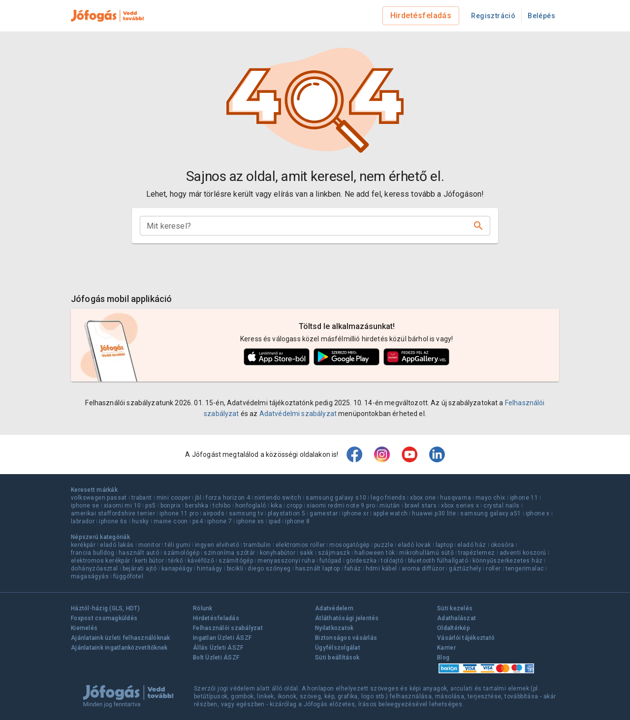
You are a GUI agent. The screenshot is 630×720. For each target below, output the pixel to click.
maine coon (171, 521)
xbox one (423, 497)
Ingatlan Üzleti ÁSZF (222, 637)
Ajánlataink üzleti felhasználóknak (120, 637)
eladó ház (471, 544)
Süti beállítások (337, 657)
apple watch (390, 513)
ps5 (150, 505)
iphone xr (355, 513)
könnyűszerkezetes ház (507, 560)
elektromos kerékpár (100, 560)
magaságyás (90, 576)
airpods (213, 513)
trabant (141, 497)
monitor (149, 544)
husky (140, 521)
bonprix (170, 505)
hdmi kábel (381, 568)
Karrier (446, 647)
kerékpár (83, 544)
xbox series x (460, 505)
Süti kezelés (454, 608)
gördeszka (361, 560)
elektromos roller (300, 544)
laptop (444, 544)
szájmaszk (334, 552)
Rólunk (203, 608)
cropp (294, 505)
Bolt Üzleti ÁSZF (216, 657)
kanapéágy (177, 568)
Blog (443, 657)
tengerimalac (524, 568)
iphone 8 (297, 521)
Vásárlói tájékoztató (466, 637)
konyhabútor (277, 552)
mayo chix (490, 497)
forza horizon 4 (228, 497)
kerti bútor (149, 560)
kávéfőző (201, 560)
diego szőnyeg (269, 568)
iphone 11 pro (178, 513)
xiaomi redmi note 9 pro (341, 505)
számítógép (236, 560)
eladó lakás (116, 544)
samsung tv (246, 513)
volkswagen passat (99, 497)
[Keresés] (478, 226)
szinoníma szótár (229, 552)
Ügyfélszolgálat (337, 647)
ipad (275, 521)
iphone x (538, 513)
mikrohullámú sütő (426, 552)
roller (493, 568)
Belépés (541, 16)
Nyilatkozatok (334, 628)
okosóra (502, 544)
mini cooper (173, 497)
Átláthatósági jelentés (347, 618)
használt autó (139, 552)
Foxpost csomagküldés (104, 618)
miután (389, 505)
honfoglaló (250, 505)
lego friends (388, 497)
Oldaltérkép (453, 628)
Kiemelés (84, 628)
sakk (307, 552)
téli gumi (177, 544)
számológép (181, 552)
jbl (198, 497)
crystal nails (501, 505)
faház (353, 568)
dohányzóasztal (94, 568)
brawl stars (421, 505)
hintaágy (209, 568)
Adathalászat (456, 618)
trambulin (257, 544)
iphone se (85, 505)
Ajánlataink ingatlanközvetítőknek (119, 647)
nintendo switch (277, 497)
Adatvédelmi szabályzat (298, 414)
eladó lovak (414, 544)
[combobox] (307, 226)
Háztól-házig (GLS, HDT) (105, 608)
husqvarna (455, 497)
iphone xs (250, 521)
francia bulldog (92, 552)
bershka (196, 505)
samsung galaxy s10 (336, 497)
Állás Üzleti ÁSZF (218, 647)
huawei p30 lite (434, 513)
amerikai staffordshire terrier (113, 513)
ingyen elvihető (217, 544)
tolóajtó (392, 560)
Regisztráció (493, 16)
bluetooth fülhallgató (438, 560)
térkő (175, 560)
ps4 (197, 521)
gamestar (324, 513)
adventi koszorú (523, 552)
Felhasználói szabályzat (228, 628)
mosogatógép (349, 544)
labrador (82, 521)
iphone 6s (113, 521)
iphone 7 (219, 521)
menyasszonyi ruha (286, 560)
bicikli (235, 568)
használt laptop (317, 568)
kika (277, 505)
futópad (330, 560)
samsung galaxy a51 (490, 513)
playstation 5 (286, 513)
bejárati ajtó (140, 568)
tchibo (221, 505)
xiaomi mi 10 (122, 505)
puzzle (383, 544)
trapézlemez (476, 552)
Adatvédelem (334, 608)
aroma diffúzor (423, 568)
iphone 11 (524, 497)
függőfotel (128, 576)
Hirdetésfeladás (421, 15)
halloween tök (374, 552)
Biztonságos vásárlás (346, 637)
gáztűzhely (465, 568)
